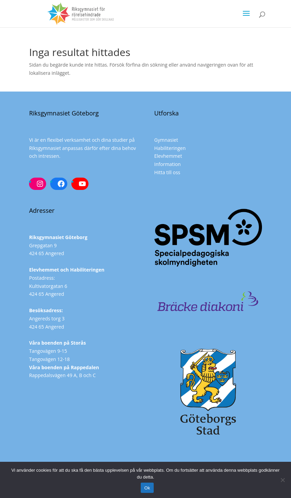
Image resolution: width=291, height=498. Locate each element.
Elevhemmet (168, 156)
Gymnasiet (166, 140)
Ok (147, 487)
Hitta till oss (167, 172)
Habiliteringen (170, 148)
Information (167, 164)
